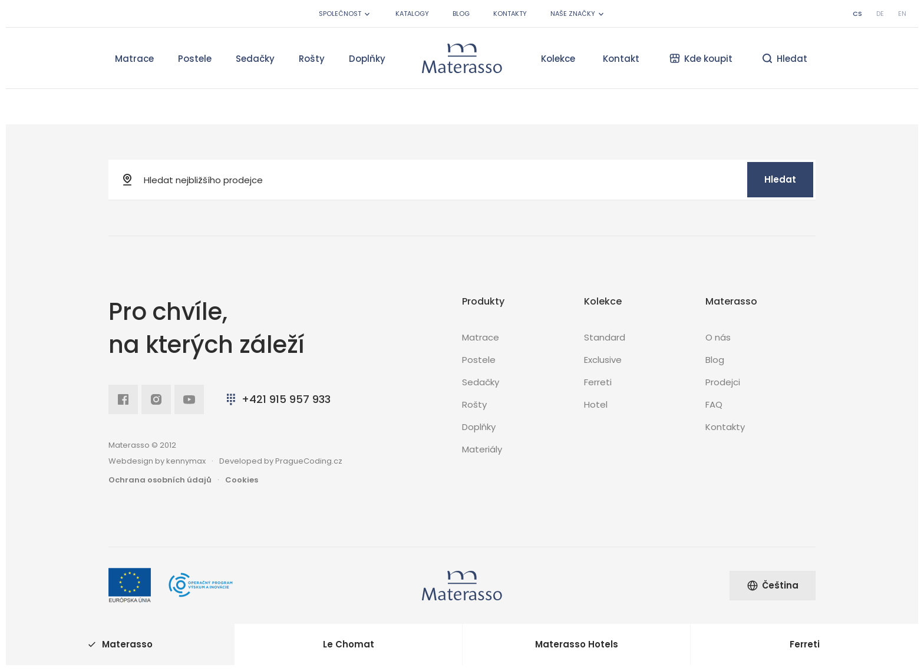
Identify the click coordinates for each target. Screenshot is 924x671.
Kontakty (510, 13)
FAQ (713, 404)
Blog (461, 13)
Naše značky (578, 14)
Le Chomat (348, 644)
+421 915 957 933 (277, 399)
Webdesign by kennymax (157, 461)
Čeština (772, 585)
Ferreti (598, 382)
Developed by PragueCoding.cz (280, 461)
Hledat (780, 179)
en (902, 13)
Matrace (134, 58)
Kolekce (558, 58)
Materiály (482, 449)
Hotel (596, 404)
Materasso (120, 644)
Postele (195, 58)
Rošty (312, 58)
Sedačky (255, 58)
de (880, 13)
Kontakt (621, 58)
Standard (604, 337)
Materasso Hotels (576, 644)
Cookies (241, 479)
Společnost (345, 14)
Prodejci (722, 382)
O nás (718, 337)
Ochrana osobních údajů (160, 479)
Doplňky (367, 58)
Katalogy (412, 13)
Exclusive (603, 359)
